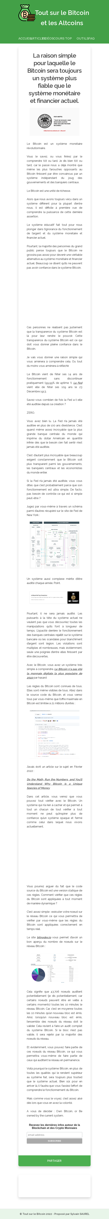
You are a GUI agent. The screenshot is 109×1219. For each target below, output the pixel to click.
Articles (38, 38)
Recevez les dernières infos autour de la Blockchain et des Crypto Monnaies (54, 1126)
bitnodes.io (44, 937)
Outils (83, 38)
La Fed (77, 383)
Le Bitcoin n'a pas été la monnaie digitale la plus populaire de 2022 (54, 673)
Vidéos (48, 38)
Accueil (25, 38)
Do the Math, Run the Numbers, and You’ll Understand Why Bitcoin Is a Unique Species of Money (54, 784)
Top (68, 38)
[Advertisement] (54, 297)
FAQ (91, 38)
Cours (59, 38)
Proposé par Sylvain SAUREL (71, 1213)
